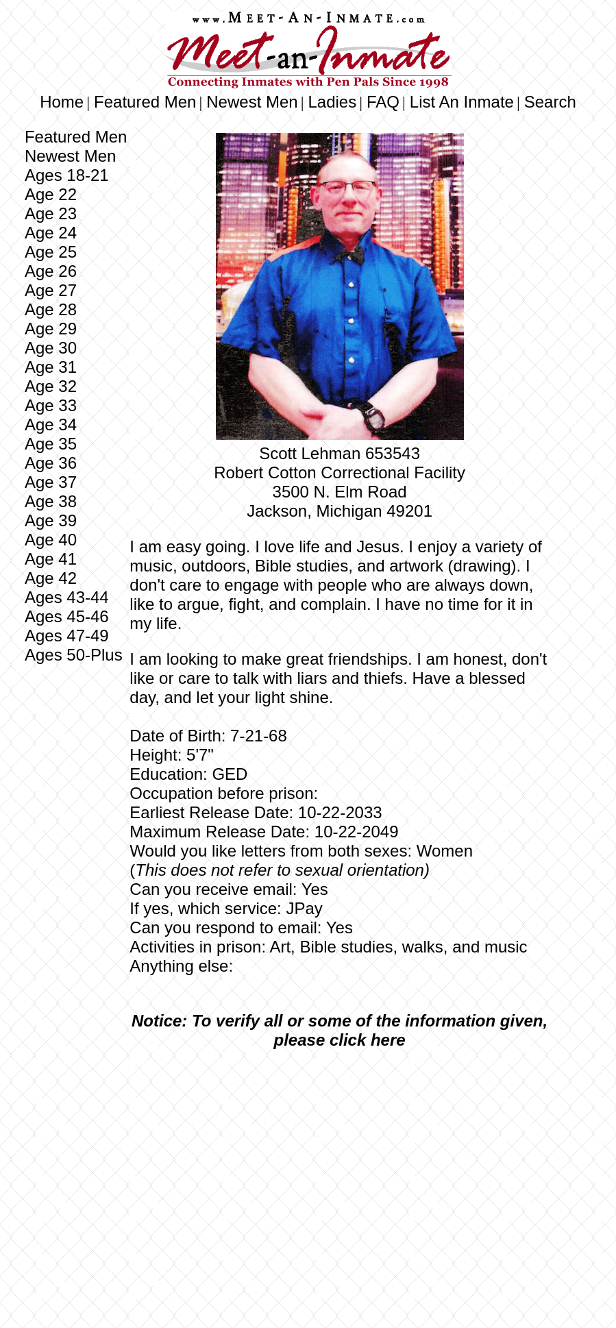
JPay (304, 908)
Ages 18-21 (67, 175)
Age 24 (51, 232)
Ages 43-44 (67, 597)
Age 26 (51, 271)
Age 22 (51, 194)
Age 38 (51, 501)
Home (62, 102)
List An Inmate (462, 102)
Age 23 (51, 213)
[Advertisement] (340, 1162)
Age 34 (51, 424)
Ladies (332, 102)
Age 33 (51, 405)
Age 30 (51, 348)
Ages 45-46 (67, 616)
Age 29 (51, 328)
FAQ (383, 102)
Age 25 (51, 252)
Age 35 (51, 443)
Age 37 (51, 482)
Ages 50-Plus (74, 654)
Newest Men (251, 102)
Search (550, 102)
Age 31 (51, 367)
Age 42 (51, 578)
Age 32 (51, 386)
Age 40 (51, 539)
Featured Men (145, 102)
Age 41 (51, 559)
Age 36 (51, 463)
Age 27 (51, 290)
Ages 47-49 (67, 635)
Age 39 (51, 520)
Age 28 (51, 309)
